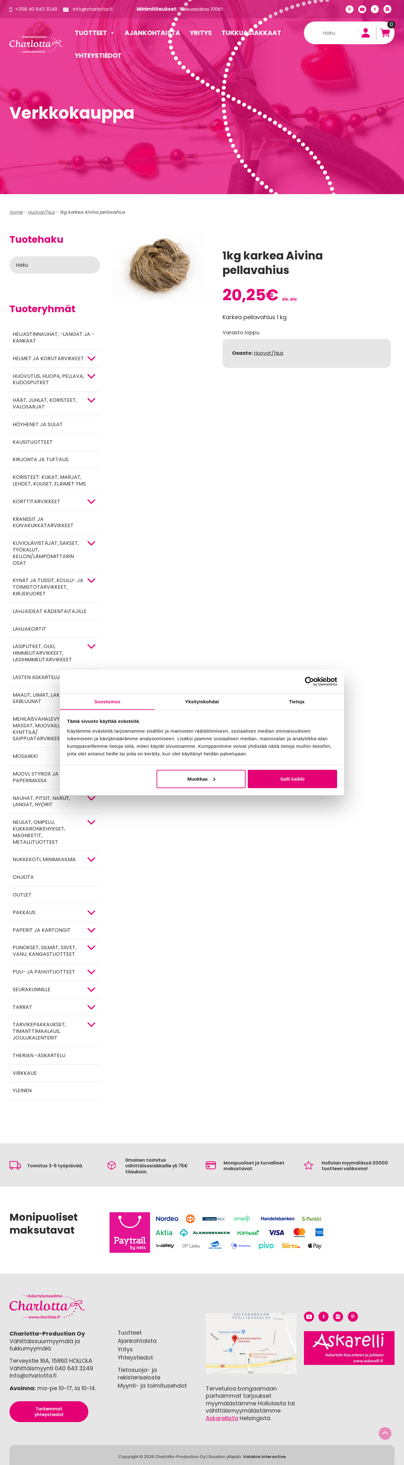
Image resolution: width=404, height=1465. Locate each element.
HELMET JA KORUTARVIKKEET (48, 358)
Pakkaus (24, 912)
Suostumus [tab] (107, 701)
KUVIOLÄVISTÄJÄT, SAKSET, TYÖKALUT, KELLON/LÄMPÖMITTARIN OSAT (46, 552)
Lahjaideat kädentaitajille (49, 611)
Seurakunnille (31, 989)
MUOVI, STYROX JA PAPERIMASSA (35, 777)
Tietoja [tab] (297, 701)
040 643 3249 (74, 1368)
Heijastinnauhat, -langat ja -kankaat (53, 337)
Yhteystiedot (98, 55)
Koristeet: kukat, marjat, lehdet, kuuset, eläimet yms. (50, 480)
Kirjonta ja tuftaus (40, 459)
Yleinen (22, 1090)
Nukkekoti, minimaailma (44, 859)
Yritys (201, 32)
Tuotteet (95, 32)
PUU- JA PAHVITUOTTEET (44, 971)
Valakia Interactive (264, 1457)
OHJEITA (23, 877)
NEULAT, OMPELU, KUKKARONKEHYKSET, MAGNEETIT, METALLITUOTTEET (39, 832)
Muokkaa (201, 779)
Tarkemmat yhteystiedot (49, 1412)
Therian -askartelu (39, 1055)
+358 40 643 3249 (36, 9)
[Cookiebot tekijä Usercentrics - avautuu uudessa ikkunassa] (309, 681)
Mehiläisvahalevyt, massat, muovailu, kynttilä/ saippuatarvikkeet (38, 728)
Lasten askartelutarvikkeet (51, 677)
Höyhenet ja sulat (38, 424)
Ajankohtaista (152, 32)
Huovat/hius (41, 212)
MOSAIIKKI (25, 756)
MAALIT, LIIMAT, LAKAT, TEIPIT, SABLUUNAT (48, 698)
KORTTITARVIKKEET (36, 501)
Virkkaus (25, 1073)
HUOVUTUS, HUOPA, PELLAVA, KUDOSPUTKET (48, 379)
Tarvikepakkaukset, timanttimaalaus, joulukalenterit (39, 1031)
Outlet (22, 894)
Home (16, 212)
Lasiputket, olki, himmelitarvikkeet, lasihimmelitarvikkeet (42, 653)
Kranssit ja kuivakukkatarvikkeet (43, 522)
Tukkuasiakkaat (251, 32)
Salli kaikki (292, 779)
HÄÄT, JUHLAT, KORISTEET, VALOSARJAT (45, 403)
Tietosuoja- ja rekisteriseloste (139, 1373)
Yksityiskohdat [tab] (202, 701)
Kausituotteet (33, 442)
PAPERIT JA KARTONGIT (42, 930)
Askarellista (222, 1418)
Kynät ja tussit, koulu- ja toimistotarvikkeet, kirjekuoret (48, 587)
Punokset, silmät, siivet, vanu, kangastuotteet (44, 951)
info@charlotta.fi (92, 9)
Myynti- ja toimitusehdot (152, 1386)
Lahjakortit (29, 629)
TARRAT (22, 1007)
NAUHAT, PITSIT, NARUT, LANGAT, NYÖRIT (41, 801)
